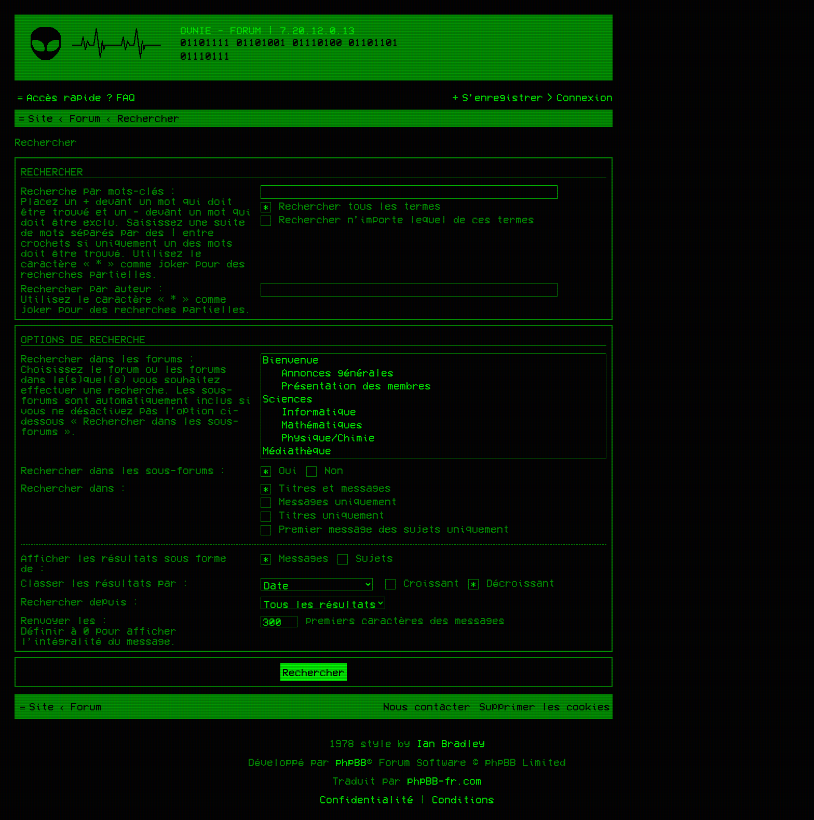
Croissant (422, 582)
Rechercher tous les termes (351, 205)
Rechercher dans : (74, 487)
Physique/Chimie (433, 438)
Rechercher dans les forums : (108, 358)
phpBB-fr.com (444, 780)
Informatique (433, 412)
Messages (295, 557)
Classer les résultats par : (105, 582)
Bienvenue (433, 360)
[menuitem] (119, 97)
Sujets (365, 557)
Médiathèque (433, 451)
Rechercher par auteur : (92, 288)
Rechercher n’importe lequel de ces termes (397, 219)
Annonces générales (433, 373)
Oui (279, 470)
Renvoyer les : (64, 620)
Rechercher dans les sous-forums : (123, 470)
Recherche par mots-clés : (99, 190)
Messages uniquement (329, 501)
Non (324, 470)
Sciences (433, 399)
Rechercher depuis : (80, 601)
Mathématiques (433, 425)
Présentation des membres (433, 386)
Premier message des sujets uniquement (385, 528)
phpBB (351, 762)
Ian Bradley (450, 743)
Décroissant (511, 582)
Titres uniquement (323, 514)
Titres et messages (326, 487)
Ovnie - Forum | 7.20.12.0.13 (267, 30)
